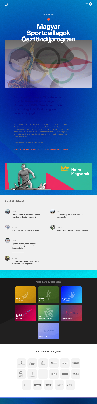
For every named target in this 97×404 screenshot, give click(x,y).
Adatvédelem (90, 394)
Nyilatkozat (90, 398)
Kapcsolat (91, 392)
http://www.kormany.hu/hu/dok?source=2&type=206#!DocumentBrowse (41, 149)
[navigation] (87, 4)
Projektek (91, 400)
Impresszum (90, 396)
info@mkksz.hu (17, 400)
